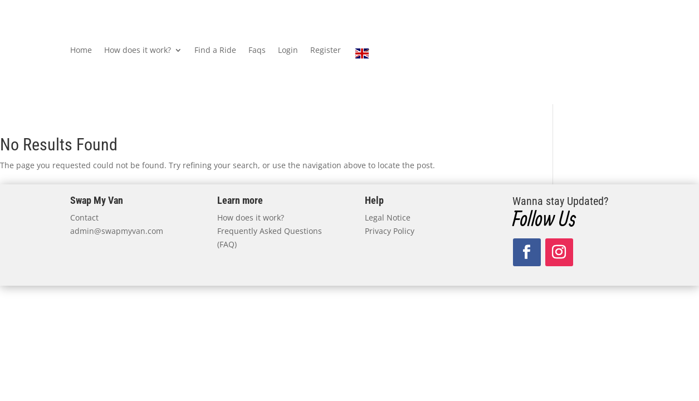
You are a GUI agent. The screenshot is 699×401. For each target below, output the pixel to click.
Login (288, 50)
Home (81, 50)
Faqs (257, 50)
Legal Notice (387, 217)
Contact (84, 217)
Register (325, 50)
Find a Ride (215, 50)
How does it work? (137, 50)
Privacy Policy (389, 231)
